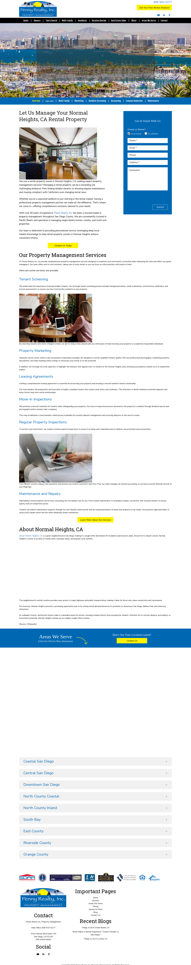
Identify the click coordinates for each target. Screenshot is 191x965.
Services (95, 900)
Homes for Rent (95, 909)
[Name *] (148, 138)
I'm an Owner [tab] (136, 132)
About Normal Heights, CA (30, 535)
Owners (37, 20)
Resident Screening (99, 100)
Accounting (118, 100)
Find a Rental (51, 20)
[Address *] (148, 160)
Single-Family (49, 100)
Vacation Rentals (99, 20)
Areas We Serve (149, 20)
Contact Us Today (63, 245)
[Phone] (148, 153)
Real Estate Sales (118, 20)
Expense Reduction (136, 100)
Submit (160, 205)
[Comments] (148, 176)
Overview (34, 100)
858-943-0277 (163, 2)
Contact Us (132, 640)
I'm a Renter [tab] (153, 132)
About (134, 20)
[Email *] (148, 145)
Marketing (81, 100)
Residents (82, 20)
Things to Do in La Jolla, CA (95, 938)
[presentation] (146, 196)
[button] (95, 761)
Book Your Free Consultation (165, 960)
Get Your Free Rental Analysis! (154, 7)
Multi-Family (67, 20)
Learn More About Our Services (95, 519)
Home (25, 20)
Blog (95, 912)
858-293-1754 (105, 63)
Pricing (95, 906)
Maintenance (155, 100)
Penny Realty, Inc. (63, 213)
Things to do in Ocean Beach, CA (96, 927)
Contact (164, 20)
